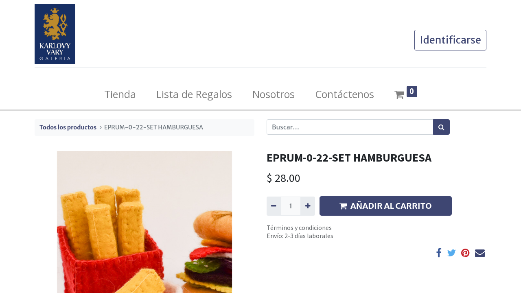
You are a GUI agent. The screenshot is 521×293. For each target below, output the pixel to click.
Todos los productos (67, 127)
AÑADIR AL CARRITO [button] (385, 206)
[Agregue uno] (307, 206)
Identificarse (450, 39)
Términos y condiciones (299, 227)
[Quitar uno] (274, 206)
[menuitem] (120, 94)
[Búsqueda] (441, 127)
